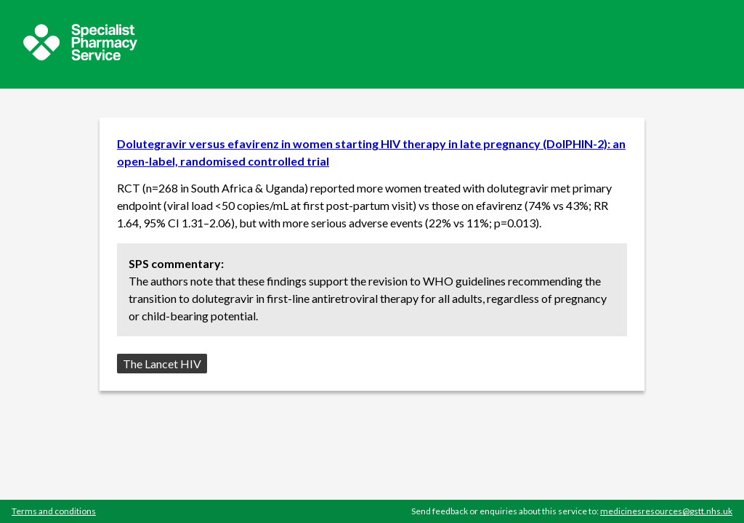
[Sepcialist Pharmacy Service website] (80, 56)
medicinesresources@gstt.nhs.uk (666, 511)
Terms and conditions (54, 511)
